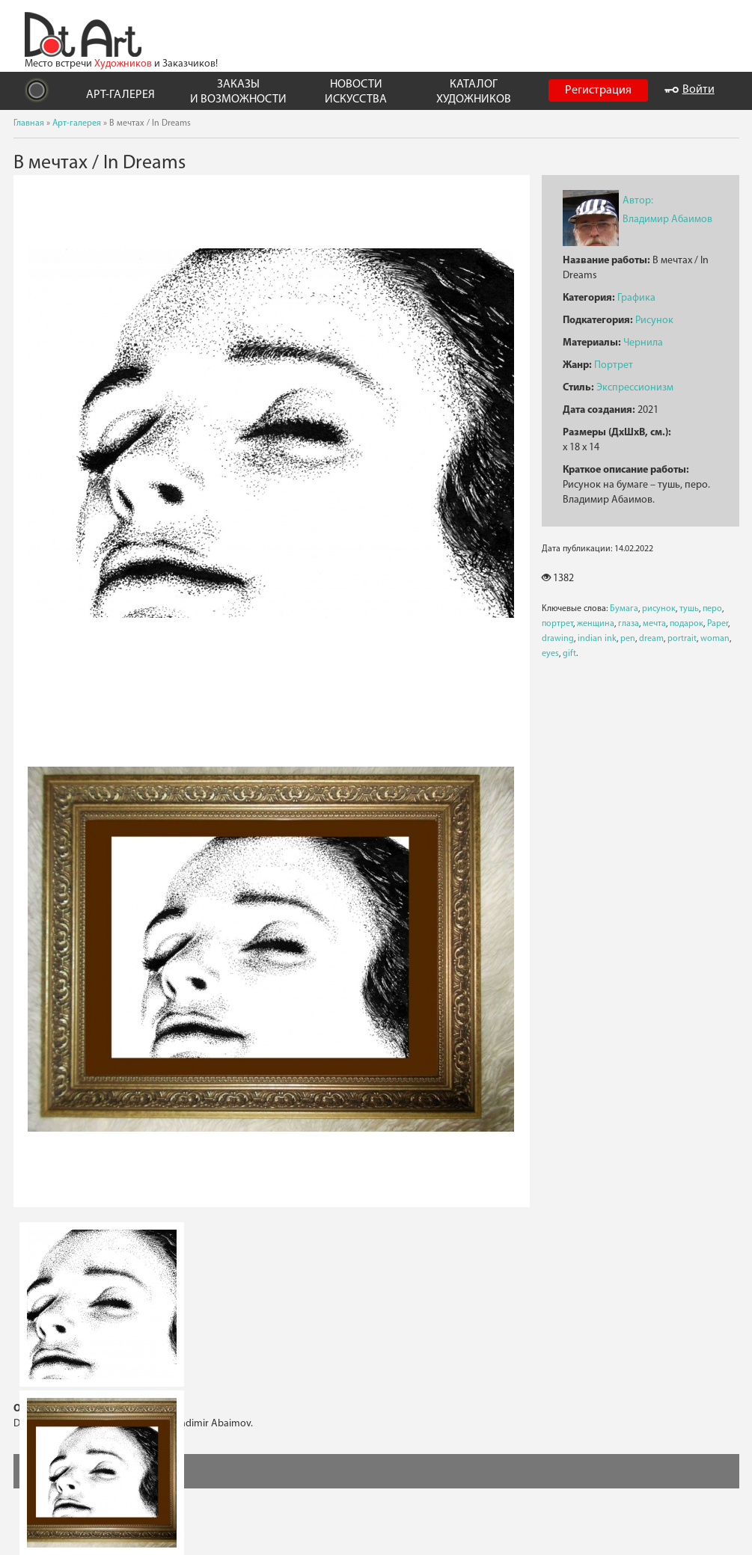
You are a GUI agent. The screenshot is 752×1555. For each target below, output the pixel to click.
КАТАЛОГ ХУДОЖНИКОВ (473, 92)
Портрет (613, 365)
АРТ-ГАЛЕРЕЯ (120, 95)
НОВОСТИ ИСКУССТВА (356, 92)
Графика (636, 298)
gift (569, 653)
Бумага (624, 608)
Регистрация (598, 90)
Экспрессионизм (634, 387)
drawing (558, 638)
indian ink (597, 638)
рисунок (659, 608)
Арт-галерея (76, 123)
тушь (689, 608)
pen (627, 638)
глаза (628, 623)
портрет (557, 623)
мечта (654, 623)
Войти (689, 90)
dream (651, 638)
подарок (686, 623)
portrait (682, 638)
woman (715, 638)
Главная (28, 123)
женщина (595, 623)
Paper (717, 623)
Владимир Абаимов (667, 219)
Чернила (643, 343)
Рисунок (654, 320)
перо (712, 608)
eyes (550, 653)
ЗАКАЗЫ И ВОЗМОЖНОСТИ (238, 92)
